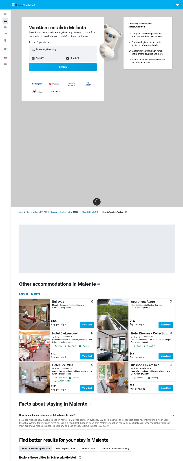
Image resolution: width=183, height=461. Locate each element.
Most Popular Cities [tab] (65, 448)
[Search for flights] (5, 14)
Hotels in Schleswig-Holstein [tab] (36, 448)
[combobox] (39, 42)
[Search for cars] (5, 27)
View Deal (87, 324)
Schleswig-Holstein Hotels (61, 212)
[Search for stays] (5, 21)
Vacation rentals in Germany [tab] (115, 448)
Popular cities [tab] (88, 448)
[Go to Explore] (5, 40)
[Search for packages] (5, 34)
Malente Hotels (88, 212)
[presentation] (98, 284)
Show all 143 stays (29, 293)
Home (20, 212)
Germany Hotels (33, 212)
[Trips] (5, 49)
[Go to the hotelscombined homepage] (23, 4)
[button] (5, 4)
